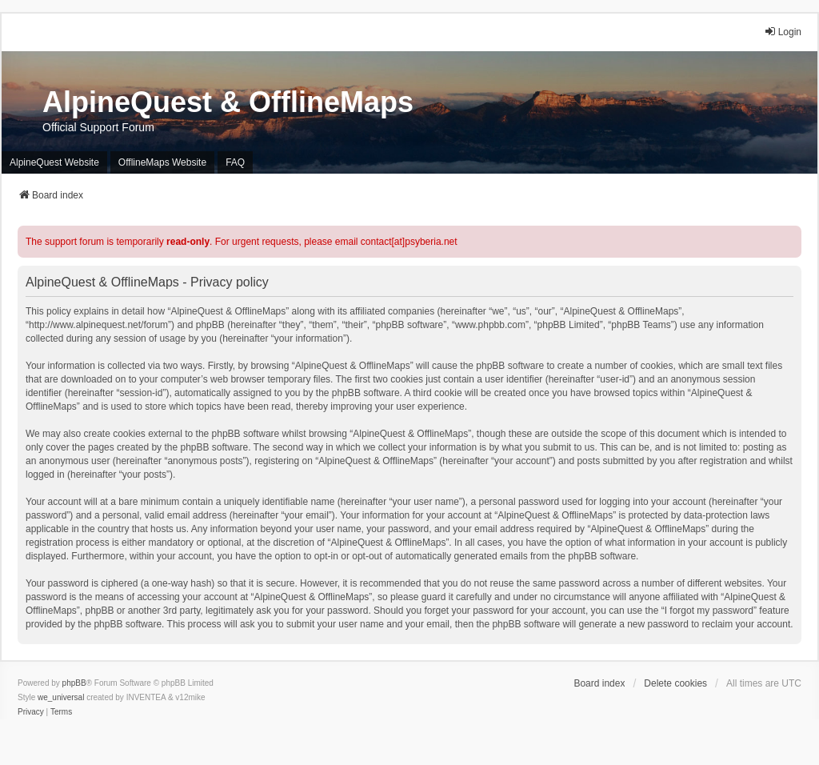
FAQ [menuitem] (235, 162)
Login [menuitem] (782, 32)
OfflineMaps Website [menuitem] (162, 162)
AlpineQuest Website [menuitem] (54, 162)
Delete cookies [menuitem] (675, 683)
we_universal (61, 697)
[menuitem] (31, 712)
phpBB (74, 683)
